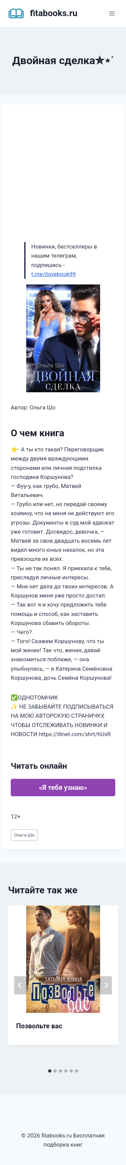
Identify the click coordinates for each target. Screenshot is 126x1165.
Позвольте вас (39, 1026)
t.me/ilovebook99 (53, 274)
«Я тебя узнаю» (63, 787)
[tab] (49, 1071)
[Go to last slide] (20, 985)
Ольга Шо (24, 835)
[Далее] (106, 985)
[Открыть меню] (112, 13)
